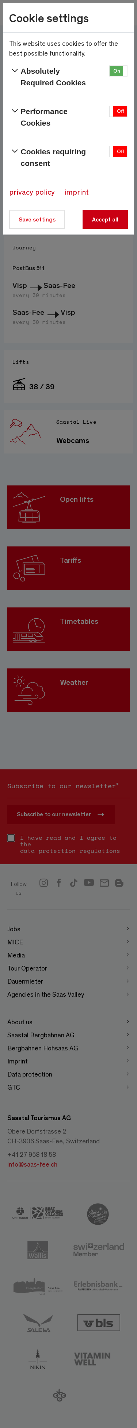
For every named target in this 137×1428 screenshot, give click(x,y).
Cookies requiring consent (47, 156)
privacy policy (32, 192)
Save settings (37, 219)
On (116, 70)
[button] (118, 71)
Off (120, 110)
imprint (76, 192)
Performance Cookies (38, 116)
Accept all (105, 219)
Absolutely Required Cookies (47, 76)
